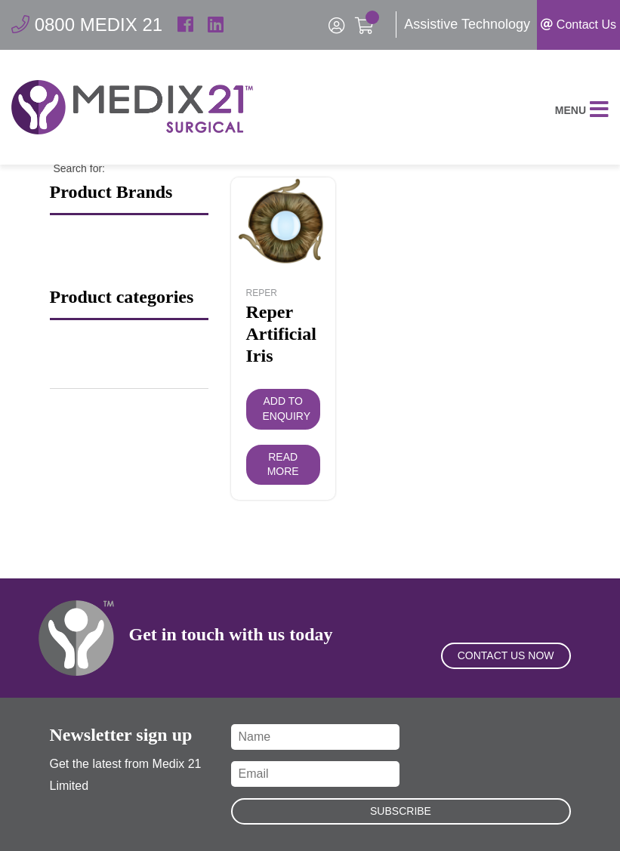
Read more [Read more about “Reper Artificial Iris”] (283, 464)
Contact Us (578, 24)
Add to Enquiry (287, 408)
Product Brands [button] (111, 192)
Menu (582, 111)
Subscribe (400, 811)
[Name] (315, 737)
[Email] (315, 774)
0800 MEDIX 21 (86, 24)
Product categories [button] (122, 297)
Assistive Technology (467, 24)
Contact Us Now (506, 655)
